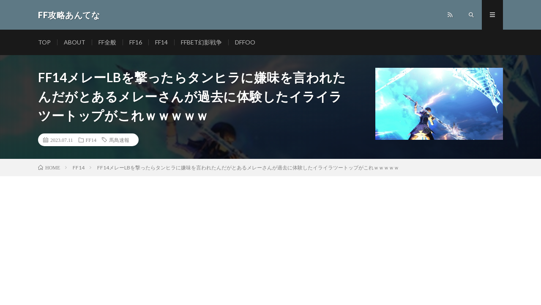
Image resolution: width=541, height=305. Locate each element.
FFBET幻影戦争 (201, 42)
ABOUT (74, 42)
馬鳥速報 (119, 139)
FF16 (135, 42)
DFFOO (245, 42)
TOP (44, 42)
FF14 (161, 42)
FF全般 (107, 42)
